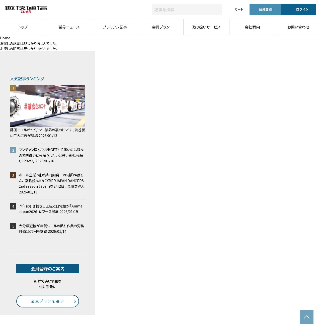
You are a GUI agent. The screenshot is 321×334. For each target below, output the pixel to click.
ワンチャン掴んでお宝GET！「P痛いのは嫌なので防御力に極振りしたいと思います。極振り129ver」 (51, 155)
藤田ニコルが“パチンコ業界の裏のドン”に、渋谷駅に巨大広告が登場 (47, 111)
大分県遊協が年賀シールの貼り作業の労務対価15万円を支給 (51, 228)
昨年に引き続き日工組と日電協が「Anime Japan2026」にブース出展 (51, 208)
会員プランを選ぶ (47, 300)
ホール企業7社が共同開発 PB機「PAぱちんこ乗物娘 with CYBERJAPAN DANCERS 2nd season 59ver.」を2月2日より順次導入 (52, 183)
